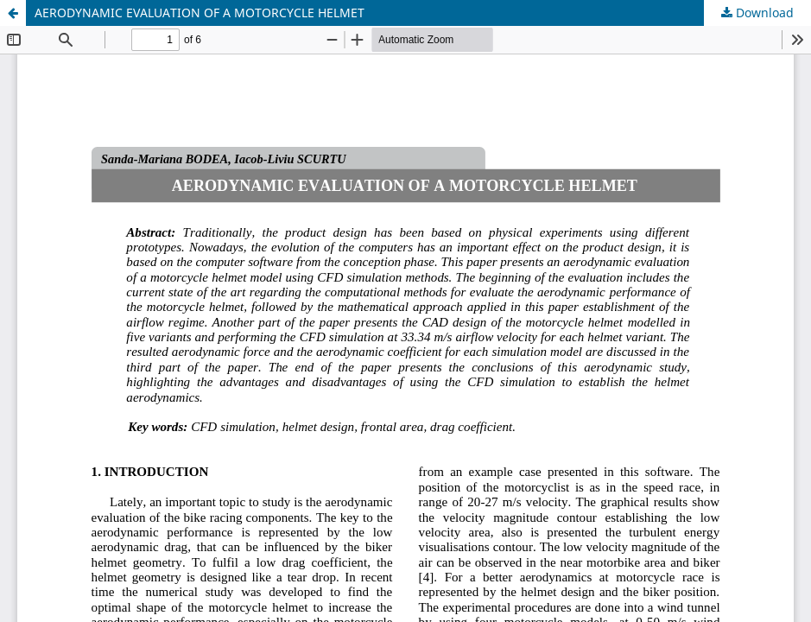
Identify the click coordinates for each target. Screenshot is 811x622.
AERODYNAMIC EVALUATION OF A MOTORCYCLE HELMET (199, 12)
